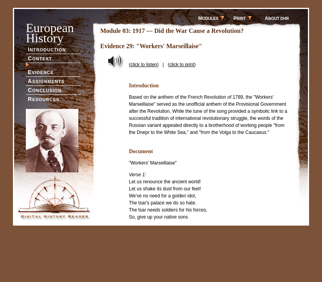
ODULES (211, 18)
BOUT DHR (277, 18)
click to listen (143, 64)
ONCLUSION (45, 90)
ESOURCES (44, 99)
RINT (242, 18)
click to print (181, 64)
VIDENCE (41, 72)
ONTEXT (40, 58)
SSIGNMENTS (46, 81)
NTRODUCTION (47, 49)
